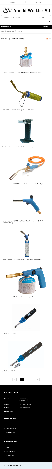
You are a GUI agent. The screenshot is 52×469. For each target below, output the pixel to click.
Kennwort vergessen (13, 436)
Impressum (10, 455)
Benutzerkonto (11, 429)
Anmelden (39, 2)
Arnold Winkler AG (15, 465)
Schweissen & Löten (7, 31)
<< (14, 380)
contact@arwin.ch (24, 408)
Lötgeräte (20, 31)
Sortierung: (5, 39)
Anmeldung (10, 425)
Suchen (41, 17)
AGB (7, 448)
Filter (47, 27)
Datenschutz (10, 451)
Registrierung (10, 432)
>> (38, 380)
